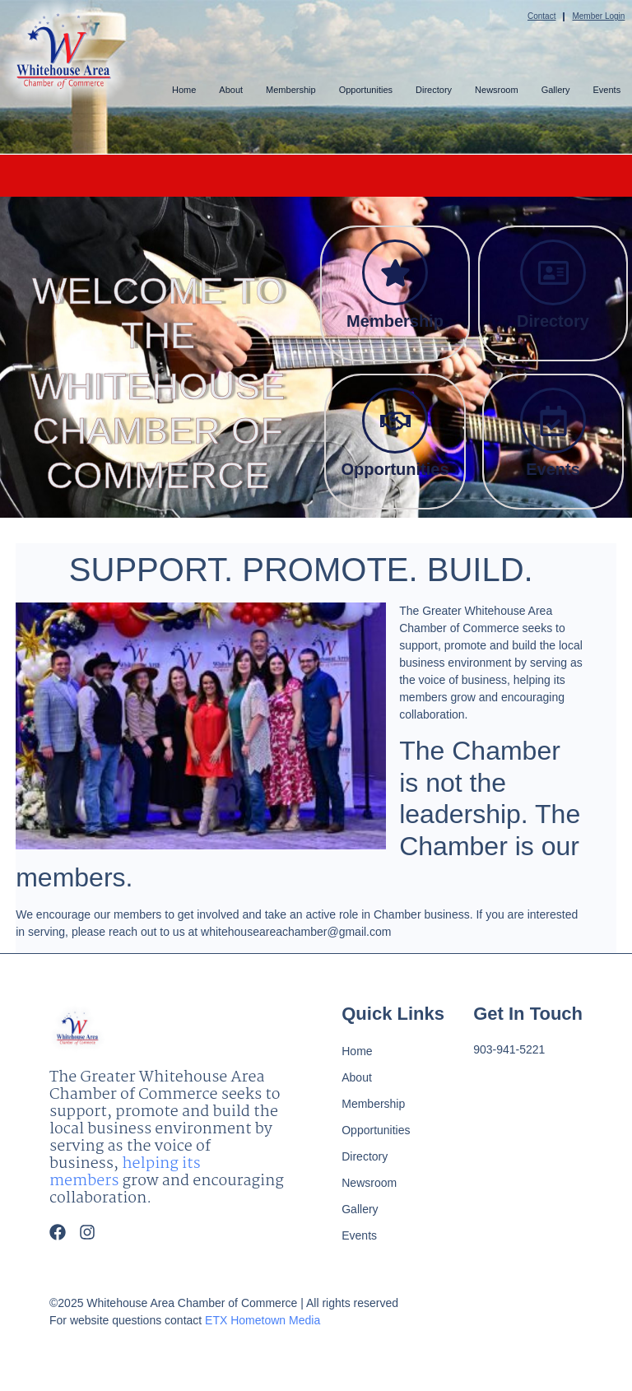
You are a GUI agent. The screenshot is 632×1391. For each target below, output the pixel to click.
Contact (541, 16)
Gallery (555, 90)
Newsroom (496, 90)
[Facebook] (57, 1232)
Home (184, 90)
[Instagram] (87, 1232)
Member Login (598, 16)
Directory (434, 90)
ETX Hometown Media (262, 1320)
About (231, 90)
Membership (291, 90)
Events (606, 90)
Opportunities (365, 90)
